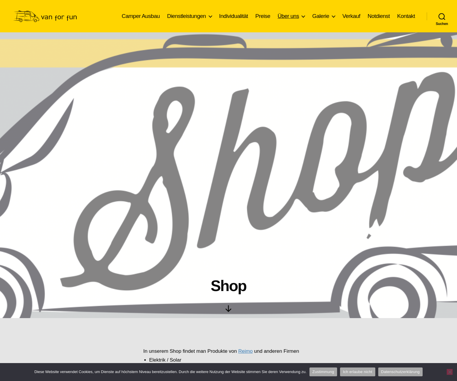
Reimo (245, 351)
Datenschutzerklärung (400, 372)
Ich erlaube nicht (357, 372)
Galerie (320, 16)
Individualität (233, 16)
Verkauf (351, 16)
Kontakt (406, 16)
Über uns (288, 16)
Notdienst (379, 16)
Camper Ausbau (141, 16)
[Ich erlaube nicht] (450, 372)
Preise (262, 16)
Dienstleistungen (186, 16)
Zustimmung (323, 372)
